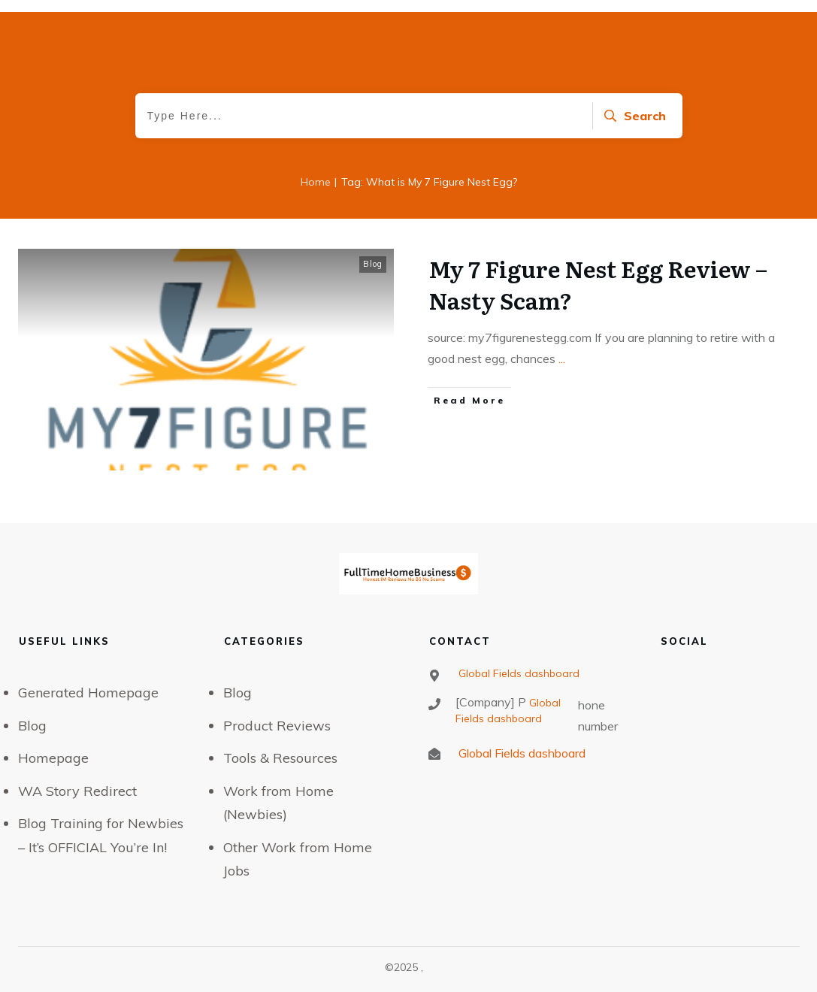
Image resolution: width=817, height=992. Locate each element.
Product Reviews (277, 725)
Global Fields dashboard (517, 673)
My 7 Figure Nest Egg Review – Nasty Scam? (597, 284)
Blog (373, 264)
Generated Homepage (88, 692)
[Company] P (490, 701)
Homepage (53, 758)
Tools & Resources (280, 758)
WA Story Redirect (77, 791)
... (561, 358)
